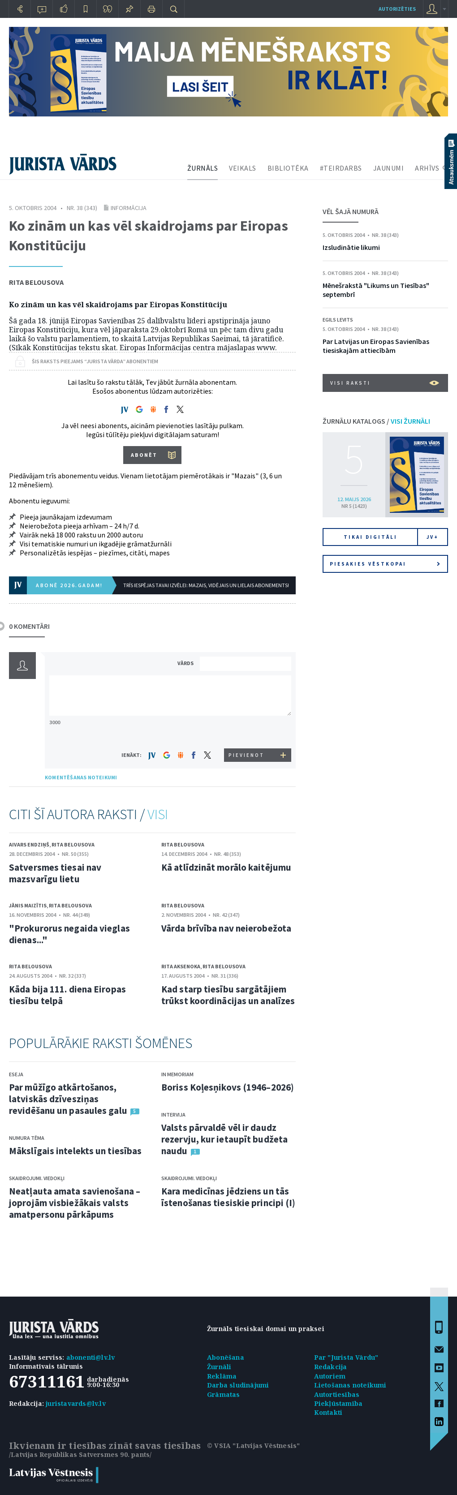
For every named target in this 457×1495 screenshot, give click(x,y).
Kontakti (328, 1412)
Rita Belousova (36, 282)
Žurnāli (219, 1366)
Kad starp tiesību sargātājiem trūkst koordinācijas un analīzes (228, 995)
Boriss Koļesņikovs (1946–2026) (227, 1087)
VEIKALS (242, 167)
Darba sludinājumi (238, 1385)
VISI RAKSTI (384, 383)
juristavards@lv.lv (76, 1403)
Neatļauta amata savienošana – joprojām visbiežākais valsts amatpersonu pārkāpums (74, 1202)
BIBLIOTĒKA (288, 167)
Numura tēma (26, 1137)
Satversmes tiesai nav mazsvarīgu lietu (55, 873)
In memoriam (177, 1074)
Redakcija (330, 1366)
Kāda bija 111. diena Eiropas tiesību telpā (67, 995)
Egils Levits (338, 319)
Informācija (129, 208)
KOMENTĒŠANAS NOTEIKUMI (81, 777)
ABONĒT (144, 454)
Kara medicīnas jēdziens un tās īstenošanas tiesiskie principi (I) (228, 1197)
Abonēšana (225, 1357)
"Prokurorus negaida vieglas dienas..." (69, 934)
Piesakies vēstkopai (385, 564)
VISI (157, 814)
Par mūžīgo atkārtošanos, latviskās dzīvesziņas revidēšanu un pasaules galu (68, 1099)
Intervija (173, 1114)
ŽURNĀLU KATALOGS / (376, 421)
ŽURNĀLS (202, 167)
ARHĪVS (427, 167)
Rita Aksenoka (180, 966)
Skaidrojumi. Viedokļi (37, 1178)
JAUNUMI (388, 167)
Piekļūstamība (338, 1403)
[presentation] (247, 731)
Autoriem (330, 1376)
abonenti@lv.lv (90, 1357)
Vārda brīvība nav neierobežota (226, 928)
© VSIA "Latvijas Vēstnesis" (253, 1445)
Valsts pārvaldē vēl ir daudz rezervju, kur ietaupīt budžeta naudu (224, 1139)
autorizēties (397, 8)
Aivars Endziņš (29, 844)
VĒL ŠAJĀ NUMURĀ (351, 211)
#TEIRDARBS (341, 167)
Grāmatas (223, 1394)
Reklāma (222, 1376)
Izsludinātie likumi (351, 247)
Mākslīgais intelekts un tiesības (75, 1151)
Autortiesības (337, 1394)
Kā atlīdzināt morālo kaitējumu (226, 867)
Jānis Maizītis (28, 905)
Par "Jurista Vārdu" (346, 1357)
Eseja (16, 1074)
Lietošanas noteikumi (350, 1385)
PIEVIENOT (246, 755)
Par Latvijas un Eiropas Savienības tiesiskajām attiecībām (376, 346)
